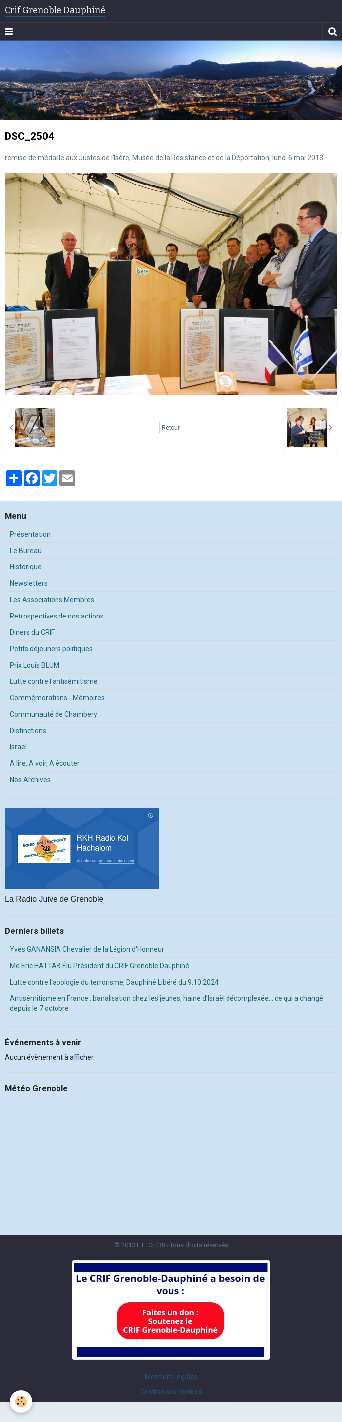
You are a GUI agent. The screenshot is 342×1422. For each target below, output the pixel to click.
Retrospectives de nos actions (57, 616)
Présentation (30, 534)
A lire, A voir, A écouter (45, 763)
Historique (26, 567)
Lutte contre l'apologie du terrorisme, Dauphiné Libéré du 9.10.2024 (114, 982)
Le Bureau (26, 551)
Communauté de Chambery (53, 714)
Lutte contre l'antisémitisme (54, 681)
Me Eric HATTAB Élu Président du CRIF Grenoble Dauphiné (99, 966)
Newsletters (29, 583)
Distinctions (28, 731)
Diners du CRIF (32, 632)
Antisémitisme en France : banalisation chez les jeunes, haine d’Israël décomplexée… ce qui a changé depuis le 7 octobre (166, 1003)
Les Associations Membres (52, 600)
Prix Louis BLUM (34, 665)
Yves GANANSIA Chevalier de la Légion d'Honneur (87, 949)
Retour (171, 427)
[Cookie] (21, 1401)
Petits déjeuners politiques (51, 649)
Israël (18, 747)
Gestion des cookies (171, 1392)
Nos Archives (30, 780)
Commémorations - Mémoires (57, 698)
